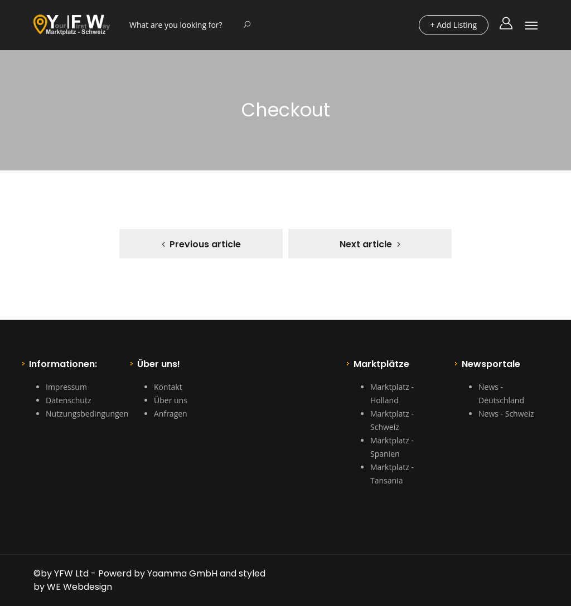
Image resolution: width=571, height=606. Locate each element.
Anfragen (170, 413)
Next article (366, 244)
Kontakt (168, 387)
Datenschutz (68, 400)
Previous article (205, 244)
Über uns (170, 400)
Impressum (66, 387)
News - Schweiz (506, 413)
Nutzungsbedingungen (87, 413)
